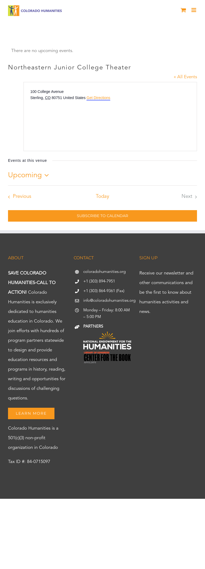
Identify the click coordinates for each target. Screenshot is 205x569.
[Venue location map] (70, 121)
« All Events (185, 77)
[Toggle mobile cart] (183, 10)
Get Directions (98, 98)
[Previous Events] (18, 197)
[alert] (102, 51)
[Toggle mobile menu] (194, 10)
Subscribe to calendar (102, 216)
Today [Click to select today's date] (102, 196)
